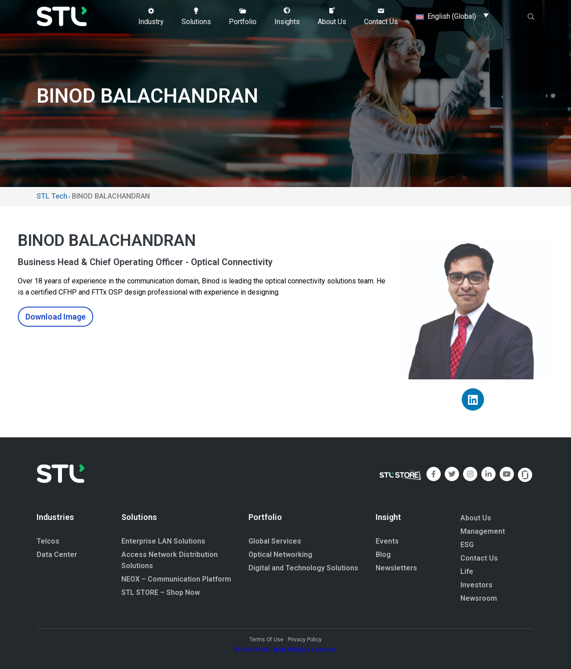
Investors (476, 585)
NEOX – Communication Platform (176, 579)
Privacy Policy (305, 639)
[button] (151, 16)
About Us (475, 518)
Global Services (274, 541)
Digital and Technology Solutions (303, 568)
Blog (383, 554)
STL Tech (273, 650)
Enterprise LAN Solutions (163, 541)
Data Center (57, 554)
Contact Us (479, 558)
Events (387, 541)
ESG (467, 544)
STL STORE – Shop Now (160, 592)
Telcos (48, 541)
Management (482, 531)
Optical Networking (280, 554)
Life (466, 571)
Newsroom (478, 598)
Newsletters (396, 568)
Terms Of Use (266, 639)
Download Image (55, 316)
